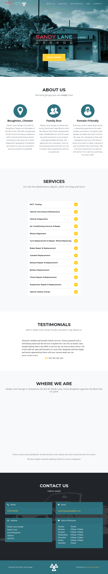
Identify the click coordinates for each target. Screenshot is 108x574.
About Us (50, 5)
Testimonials (76, 5)
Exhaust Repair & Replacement (54, 263)
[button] (12, 349)
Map (88, 5)
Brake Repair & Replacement (54, 248)
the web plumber (92, 567)
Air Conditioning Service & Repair (54, 226)
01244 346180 (54, 57)
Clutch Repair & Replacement (54, 277)
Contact (97, 5)
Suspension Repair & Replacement (54, 285)
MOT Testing (54, 204)
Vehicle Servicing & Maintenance (54, 212)
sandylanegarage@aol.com (69, 511)
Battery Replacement (54, 270)
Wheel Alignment (54, 234)
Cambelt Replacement (54, 255)
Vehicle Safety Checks (54, 292)
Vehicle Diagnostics (54, 219)
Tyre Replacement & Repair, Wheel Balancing (54, 241)
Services (62, 5)
